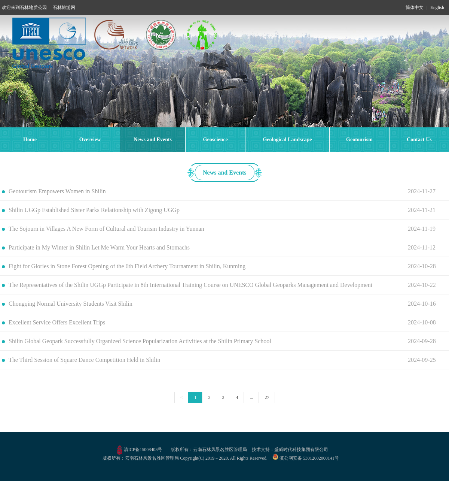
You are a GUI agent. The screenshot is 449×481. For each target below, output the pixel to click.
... (251, 397)
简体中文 (415, 7)
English (437, 7)
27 (267, 397)
